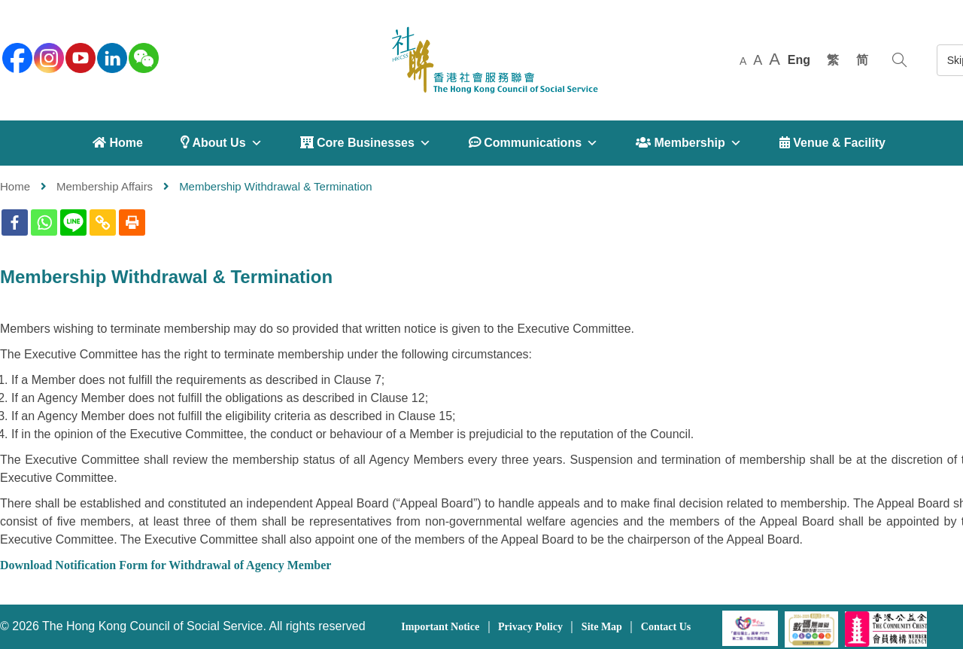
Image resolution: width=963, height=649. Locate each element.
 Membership (689, 143)
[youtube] (79, 56)
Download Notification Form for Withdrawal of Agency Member (165, 565)
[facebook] (15, 56)
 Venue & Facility (832, 142)
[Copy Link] (103, 222)
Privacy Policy (530, 626)
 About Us (222, 143)
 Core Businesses (365, 143)
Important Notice (440, 626)
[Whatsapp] (44, 222)
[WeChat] (142, 56)
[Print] (132, 222)
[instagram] (47, 56)
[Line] (73, 222)
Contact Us (666, 626)
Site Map (602, 626)
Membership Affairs (104, 186)
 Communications (533, 143)
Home (15, 186)
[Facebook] (15, 222)
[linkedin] (110, 56)
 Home (118, 142)
